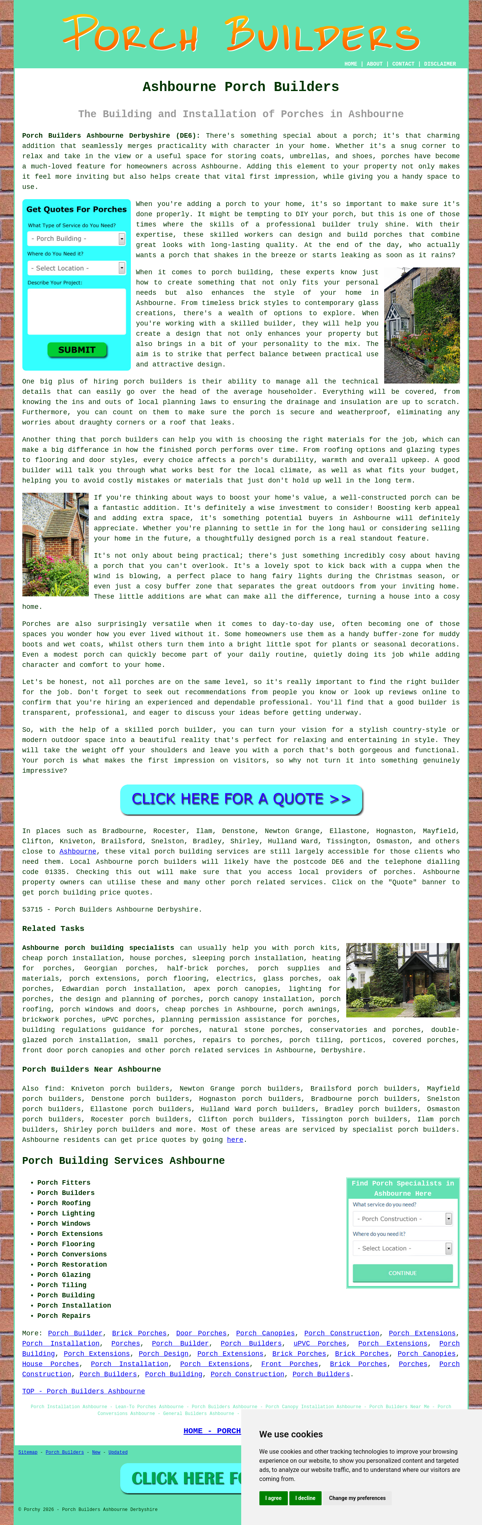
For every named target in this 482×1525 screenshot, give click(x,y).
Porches (125, 1343)
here (235, 1140)
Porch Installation (61, 1343)
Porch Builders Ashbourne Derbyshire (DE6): (111, 136)
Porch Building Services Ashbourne (123, 1161)
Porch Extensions (422, 1333)
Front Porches (289, 1364)
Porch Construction (342, 1333)
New (96, 1452)
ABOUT (375, 64)
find (53, 1089)
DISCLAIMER (440, 64)
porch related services (215, 1050)
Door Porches (201, 1333)
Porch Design (163, 1354)
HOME (350, 64)
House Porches (50, 1364)
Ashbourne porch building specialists (98, 948)
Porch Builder (75, 1333)
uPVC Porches (320, 1343)
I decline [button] (305, 1498)
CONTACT (403, 64)
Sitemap (28, 1452)
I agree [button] (273, 1498)
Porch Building (174, 1374)
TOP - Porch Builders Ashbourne (83, 1391)
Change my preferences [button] (357, 1498)
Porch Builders (251, 1343)
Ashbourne (78, 851)
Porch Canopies (265, 1333)
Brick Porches (139, 1333)
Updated (117, 1452)
